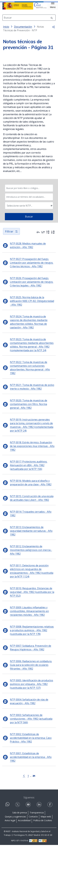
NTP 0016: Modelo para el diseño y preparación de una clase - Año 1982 (30, 509)
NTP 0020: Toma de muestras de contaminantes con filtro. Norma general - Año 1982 (28, 430)
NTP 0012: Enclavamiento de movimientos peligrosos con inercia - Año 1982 (31, 576)
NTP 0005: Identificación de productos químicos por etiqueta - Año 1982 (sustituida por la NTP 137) (31, 710)
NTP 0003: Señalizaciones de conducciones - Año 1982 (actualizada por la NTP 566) (31, 745)
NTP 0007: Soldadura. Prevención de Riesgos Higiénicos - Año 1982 (30, 674)
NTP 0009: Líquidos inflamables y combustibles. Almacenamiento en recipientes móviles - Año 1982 (29, 637)
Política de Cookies (42, 846)
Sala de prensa (19, 839)
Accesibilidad (24, 846)
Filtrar (11, 258)
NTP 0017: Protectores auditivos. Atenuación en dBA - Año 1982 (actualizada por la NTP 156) (28, 491)
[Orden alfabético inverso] (48, 258)
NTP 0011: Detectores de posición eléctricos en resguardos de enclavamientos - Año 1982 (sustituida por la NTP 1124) (31, 597)
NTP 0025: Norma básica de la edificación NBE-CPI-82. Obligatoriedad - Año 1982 (32, 327)
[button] (53, 5)
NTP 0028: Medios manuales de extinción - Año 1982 (28, 271)
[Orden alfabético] (53, 258)
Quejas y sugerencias (15, 842)
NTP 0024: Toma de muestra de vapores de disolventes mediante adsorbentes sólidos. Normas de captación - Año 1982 (28, 348)
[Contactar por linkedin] (39, 831)
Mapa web (46, 842)
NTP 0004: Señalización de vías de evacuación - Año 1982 (29, 727)
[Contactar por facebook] (50, 831)
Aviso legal (10, 846)
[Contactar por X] (17, 831)
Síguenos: (29, 823)
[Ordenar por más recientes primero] (38, 258)
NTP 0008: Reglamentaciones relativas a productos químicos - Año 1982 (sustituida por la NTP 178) (32, 656)
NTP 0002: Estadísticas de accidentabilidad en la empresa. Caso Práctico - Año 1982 (31, 764)
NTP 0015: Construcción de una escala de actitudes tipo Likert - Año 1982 (31, 524)
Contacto (33, 842)
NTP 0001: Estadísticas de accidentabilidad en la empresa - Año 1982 (31, 783)
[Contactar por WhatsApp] (7, 831)
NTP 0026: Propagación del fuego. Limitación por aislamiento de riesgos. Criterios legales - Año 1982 (31, 308)
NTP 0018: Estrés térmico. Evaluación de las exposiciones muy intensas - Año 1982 (32, 472)
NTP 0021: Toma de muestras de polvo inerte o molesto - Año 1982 (32, 413)
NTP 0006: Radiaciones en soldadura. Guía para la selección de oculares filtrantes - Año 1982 (31, 691)
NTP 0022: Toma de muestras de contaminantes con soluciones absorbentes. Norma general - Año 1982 (30, 394)
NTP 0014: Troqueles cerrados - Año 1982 (30, 540)
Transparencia (37, 839)
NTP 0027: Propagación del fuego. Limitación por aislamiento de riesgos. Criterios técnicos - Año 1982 (31, 289)
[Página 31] (33, 802)
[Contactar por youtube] (28, 831)
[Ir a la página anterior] (24, 802)
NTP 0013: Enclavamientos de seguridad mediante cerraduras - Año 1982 (31, 557)
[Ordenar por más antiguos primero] (43, 258)
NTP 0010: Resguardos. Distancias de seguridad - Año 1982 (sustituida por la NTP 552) (32, 618)
